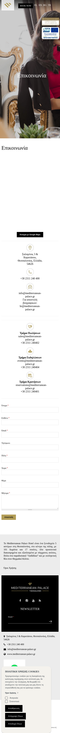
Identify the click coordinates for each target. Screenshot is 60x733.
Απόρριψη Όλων (15, 716)
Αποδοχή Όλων (15, 724)
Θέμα (3, 481)
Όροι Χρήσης (10, 568)
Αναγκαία (13, 698)
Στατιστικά (14, 701)
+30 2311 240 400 (30, 278)
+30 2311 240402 (30, 342)
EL (35, 5)
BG (44, 5)
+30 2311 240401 (30, 391)
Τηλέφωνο (5, 443)
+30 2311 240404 (30, 367)
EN (40, 5)
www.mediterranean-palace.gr (21, 654)
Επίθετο (5, 418)
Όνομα (5, 405)
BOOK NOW (25, 6)
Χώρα (4, 468)
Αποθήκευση (14, 708)
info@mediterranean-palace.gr (21, 649)
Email (4, 430)
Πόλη (4, 456)
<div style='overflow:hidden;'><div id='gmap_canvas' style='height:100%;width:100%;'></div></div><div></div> (30, 192)
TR (49, 5)
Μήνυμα (5, 493)
